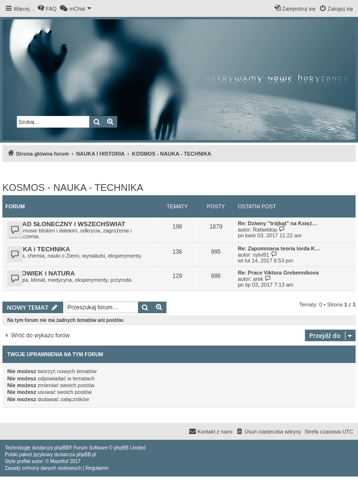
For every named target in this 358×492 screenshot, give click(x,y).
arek (258, 279)
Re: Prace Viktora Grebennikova (278, 272)
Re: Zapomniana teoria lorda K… (279, 248)
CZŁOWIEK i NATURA (42, 273)
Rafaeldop (265, 229)
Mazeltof (59, 461)
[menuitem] (46, 8)
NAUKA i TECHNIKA (39, 249)
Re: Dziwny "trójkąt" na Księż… (277, 223)
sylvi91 (261, 255)
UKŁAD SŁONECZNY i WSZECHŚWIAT (67, 224)
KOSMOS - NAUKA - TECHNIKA (72, 187)
